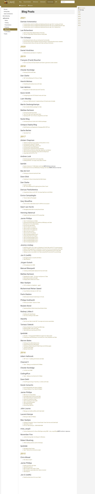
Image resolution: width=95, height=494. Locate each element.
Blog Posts (7, 29)
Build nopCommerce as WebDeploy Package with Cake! (36, 167)
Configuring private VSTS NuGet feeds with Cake (34, 95)
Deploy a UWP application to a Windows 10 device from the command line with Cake (42, 249)
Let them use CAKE (27, 370)
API (56, 1)
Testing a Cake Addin (28, 347)
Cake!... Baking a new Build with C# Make (32, 364)
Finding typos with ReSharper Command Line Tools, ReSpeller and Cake (40, 337)
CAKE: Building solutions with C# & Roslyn (33, 442)
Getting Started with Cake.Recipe (31, 344)
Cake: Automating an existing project (32, 397)
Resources (6, 18)
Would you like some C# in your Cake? (32, 477)
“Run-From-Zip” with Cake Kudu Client (32, 114)
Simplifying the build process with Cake (32, 84)
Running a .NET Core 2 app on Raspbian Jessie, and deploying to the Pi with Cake (42, 250)
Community (50, 1)
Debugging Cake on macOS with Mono (32, 257)
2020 (79, 14)
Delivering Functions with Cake (30, 278)
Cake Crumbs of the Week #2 (30, 230)
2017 (79, 21)
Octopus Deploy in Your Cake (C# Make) (32, 389)
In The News (7, 31)
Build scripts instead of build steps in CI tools (33, 296)
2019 (79, 16)
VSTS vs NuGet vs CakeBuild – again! (32, 285)
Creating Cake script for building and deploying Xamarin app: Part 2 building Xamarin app (44, 25)
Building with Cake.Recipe (29, 314)
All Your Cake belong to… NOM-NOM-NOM (33, 425)
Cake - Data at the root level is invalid (32, 450)
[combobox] (68, 2)
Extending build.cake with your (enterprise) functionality (36, 40)
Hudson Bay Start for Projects (30, 235)
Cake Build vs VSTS (28, 424)
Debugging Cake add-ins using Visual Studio (33, 209)
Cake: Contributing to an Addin (30, 221)
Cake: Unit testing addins (29, 402)
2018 (79, 18)
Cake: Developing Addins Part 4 (30, 237)
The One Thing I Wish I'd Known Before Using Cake (35, 34)
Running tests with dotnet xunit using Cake (33, 159)
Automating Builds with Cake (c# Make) (32, 387)
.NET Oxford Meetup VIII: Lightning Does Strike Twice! (35, 186)
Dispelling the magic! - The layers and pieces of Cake (35, 276)
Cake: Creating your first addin (30, 400)
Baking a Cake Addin (28, 349)
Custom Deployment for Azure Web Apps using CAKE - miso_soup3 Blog (40, 431)
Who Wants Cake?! (27, 459)
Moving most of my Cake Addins (31, 224)
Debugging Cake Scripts (29, 448)
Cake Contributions (8, 13)
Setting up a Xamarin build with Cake (32, 173)
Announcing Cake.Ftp (28, 405)
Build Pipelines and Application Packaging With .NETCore (36, 127)
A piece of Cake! (27, 185)
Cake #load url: (26, 259)
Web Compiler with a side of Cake (31, 468)
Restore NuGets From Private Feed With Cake (33, 327)
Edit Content (81, 8)
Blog (20, 1)
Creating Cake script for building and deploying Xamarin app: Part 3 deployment (41, 27)
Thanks (5, 33)
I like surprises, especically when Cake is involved (34, 470)
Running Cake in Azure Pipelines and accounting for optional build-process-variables (43, 41)
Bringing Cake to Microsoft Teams (31, 279)
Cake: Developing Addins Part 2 (30, 240)
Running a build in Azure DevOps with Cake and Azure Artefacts (38, 43)
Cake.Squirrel (26, 471)
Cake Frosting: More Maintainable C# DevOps (34, 32)
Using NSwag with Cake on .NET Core (32, 145)
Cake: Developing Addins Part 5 (30, 234)
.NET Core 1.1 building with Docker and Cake (33, 358)
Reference (35, 1)
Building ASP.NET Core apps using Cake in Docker (34, 160)
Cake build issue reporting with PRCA (32, 330)
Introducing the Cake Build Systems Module (33, 148)
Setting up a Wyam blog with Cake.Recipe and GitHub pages (37, 346)
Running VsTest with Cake (29, 72)
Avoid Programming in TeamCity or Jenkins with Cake (36, 381)
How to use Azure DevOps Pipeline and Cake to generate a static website (40, 62)
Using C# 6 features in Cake (29, 399)
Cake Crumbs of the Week (29, 232)
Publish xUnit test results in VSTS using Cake (33, 215)
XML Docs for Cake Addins (29, 394)
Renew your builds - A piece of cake (31, 302)
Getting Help (7, 11)
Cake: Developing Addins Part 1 (30, 241)
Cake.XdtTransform (28, 467)
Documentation (27, 1)
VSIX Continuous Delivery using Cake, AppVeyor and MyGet (37, 150)
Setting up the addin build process (31, 343)
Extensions (42, 1)
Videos (6, 20)
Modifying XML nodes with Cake (30, 328)
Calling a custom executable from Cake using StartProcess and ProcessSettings (42, 252)
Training (6, 22)
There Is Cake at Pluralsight (29, 198)
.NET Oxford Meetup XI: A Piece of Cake (32, 78)
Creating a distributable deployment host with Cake (35, 270)
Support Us (22, 5)
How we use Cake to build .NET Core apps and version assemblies (38, 321)
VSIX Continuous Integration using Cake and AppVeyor (36, 151)
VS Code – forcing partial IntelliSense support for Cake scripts (37, 335)
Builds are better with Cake (29, 465)
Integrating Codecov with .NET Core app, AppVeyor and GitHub (37, 192)
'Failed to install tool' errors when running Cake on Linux (36, 142)
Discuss (5, 9)
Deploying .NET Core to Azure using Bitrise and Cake (35, 115)
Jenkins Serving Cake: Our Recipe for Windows (34, 437)
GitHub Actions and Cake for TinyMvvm (32, 52)
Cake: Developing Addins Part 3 (30, 238)
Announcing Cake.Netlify (29, 225)
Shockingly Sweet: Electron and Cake (32, 396)
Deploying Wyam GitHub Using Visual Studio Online (35, 308)
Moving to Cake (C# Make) (29, 416)
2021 (79, 12)
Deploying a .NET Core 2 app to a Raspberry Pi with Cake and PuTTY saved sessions (42, 247)
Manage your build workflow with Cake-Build (33, 411)
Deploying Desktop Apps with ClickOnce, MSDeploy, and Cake (37, 222)
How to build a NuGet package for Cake (32, 107)
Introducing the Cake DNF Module (31, 147)
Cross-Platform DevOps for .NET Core (32, 291)
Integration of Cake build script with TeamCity (34, 89)
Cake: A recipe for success (29, 227)
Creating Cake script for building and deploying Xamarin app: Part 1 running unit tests (43, 24)
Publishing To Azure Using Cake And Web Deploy (34, 179)
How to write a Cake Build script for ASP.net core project (36, 203)
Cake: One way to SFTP (28, 231)
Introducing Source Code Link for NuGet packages (35, 121)
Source (30, 5)
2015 (79, 25)
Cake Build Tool (27, 133)
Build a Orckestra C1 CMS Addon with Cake (33, 166)
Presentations (8, 25)
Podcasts (7, 27)
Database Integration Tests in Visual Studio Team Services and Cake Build (40, 422)
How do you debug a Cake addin (30, 315)
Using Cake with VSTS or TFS (30, 153)
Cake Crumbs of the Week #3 (30, 228)
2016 (79, 23)
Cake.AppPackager (27, 403)
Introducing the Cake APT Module (31, 144)
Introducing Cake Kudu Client (30, 112)
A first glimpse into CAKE (29, 265)
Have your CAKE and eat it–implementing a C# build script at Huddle (39, 101)
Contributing (7, 16)
